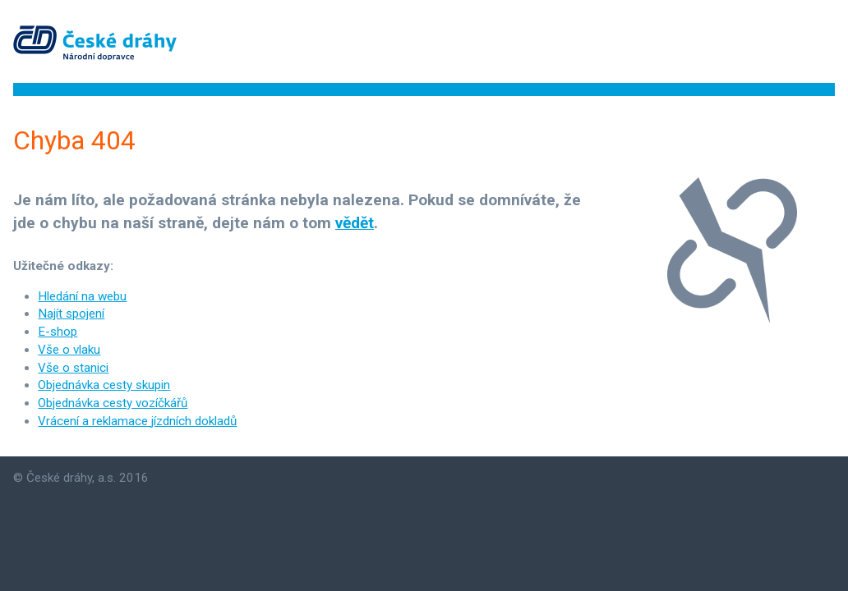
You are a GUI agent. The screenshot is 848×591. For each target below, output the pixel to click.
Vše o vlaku (69, 349)
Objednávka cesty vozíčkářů (112, 403)
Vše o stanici (73, 367)
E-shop (57, 331)
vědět (354, 222)
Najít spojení (71, 313)
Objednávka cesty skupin (104, 385)
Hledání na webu (82, 296)
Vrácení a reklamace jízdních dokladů (137, 421)
